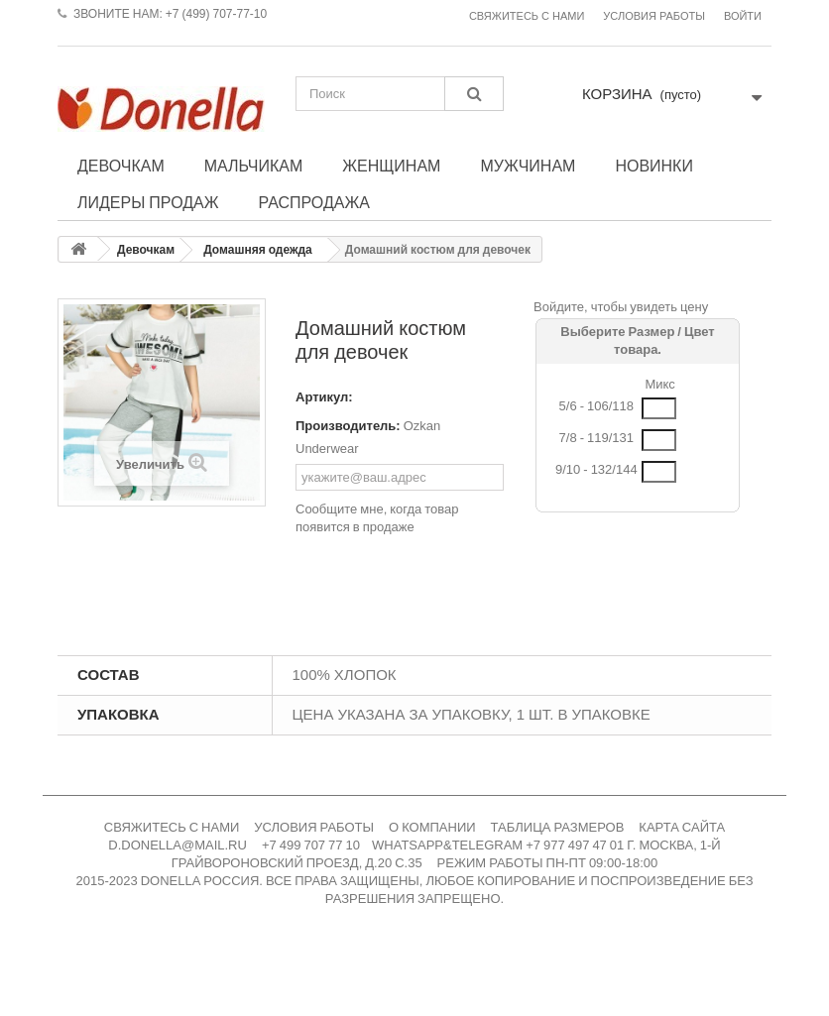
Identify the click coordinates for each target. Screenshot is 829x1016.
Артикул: (324, 397)
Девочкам (121, 165)
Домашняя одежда (257, 250)
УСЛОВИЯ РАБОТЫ (314, 827)
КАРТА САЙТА (682, 827)
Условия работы (654, 16)
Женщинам (391, 165)
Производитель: (348, 425)
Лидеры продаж (148, 202)
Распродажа (314, 202)
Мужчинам (527, 165)
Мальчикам (253, 165)
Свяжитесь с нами (526, 16)
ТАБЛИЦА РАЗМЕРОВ (558, 827)
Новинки (654, 165)
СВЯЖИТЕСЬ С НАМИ (172, 827)
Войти (743, 16)
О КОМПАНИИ (432, 827)
